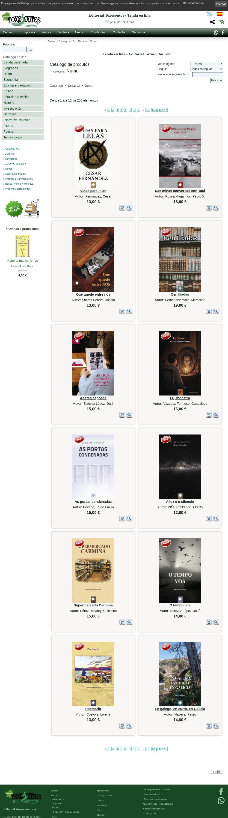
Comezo (8, 32)
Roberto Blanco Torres (22, 261)
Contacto (119, 32)
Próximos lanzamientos (155, 772)
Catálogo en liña (67, 41)
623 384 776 (122, 22)
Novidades (11, 158)
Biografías (10, 68)
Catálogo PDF (13, 148)
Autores (9, 153)
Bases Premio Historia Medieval (159, 767)
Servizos (138, 32)
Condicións (98, 32)
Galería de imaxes (15, 173)
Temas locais (12, 137)
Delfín (7, 74)
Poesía (8, 131)
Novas (8, 168)
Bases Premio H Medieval (19, 183)
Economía (10, 79)
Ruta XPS (57, 767)
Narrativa (9, 114)
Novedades (102, 768)
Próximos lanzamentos (18, 188)
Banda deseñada (15, 62)
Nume (9, 126)
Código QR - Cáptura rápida (66, 775)
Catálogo (56, 85)
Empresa (27, 32)
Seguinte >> (159, 109)
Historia (8, 103)
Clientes (61, 32)
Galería (54, 785)
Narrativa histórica (17, 120)
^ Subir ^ (217, 724)
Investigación (12, 108)
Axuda (79, 32)
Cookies (54, 814)
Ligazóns (55, 795)
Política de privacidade (61, 804)
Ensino (8, 91)
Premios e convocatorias (19, 178)
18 (147, 109)
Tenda (45, 32)
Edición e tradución (17, 85)
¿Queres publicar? (15, 163)
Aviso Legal (56, 799)
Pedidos (100, 783)
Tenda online (103, 754)
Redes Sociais (57, 790)
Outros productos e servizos (157, 753)
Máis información (193, 3)
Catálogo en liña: (15, 57)
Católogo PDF (150, 777)
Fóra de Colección (16, 97)
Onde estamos (57, 762)
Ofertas (100, 763)
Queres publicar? (152, 757)
